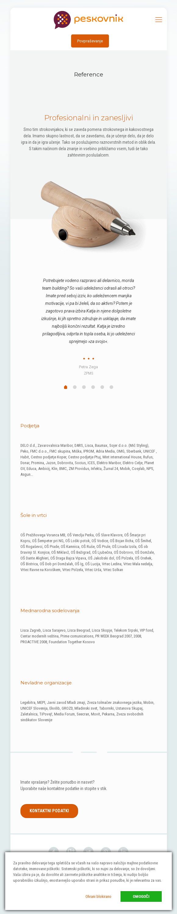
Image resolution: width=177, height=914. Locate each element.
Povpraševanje (90, 41)
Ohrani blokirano (98, 896)
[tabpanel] (88, 324)
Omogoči (141, 896)
